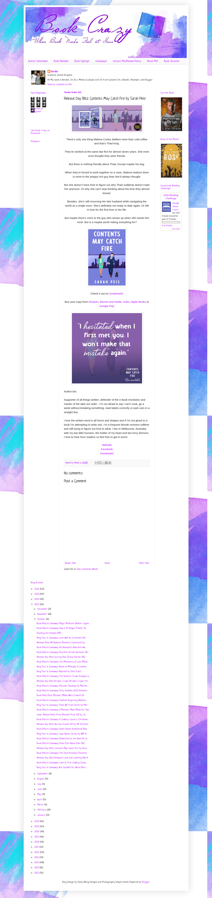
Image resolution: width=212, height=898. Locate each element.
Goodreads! (116, 293)
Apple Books (138, 301)
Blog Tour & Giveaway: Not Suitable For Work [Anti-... (62, 767)
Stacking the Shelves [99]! (49, 633)
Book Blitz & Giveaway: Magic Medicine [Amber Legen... (63, 623)
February (42, 810)
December (42, 609)
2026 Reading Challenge (170, 197)
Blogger (146, 882)
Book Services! (171, 61)
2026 (37, 589)
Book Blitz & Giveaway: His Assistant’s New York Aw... (61, 647)
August (41, 779)
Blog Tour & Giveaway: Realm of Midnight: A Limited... (62, 666)
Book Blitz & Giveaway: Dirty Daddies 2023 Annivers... (62, 690)
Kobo (126, 301)
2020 (37, 831)
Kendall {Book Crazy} (176, 206)
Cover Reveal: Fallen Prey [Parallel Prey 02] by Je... (61, 714)
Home (107, 563)
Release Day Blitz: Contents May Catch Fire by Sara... (62, 748)
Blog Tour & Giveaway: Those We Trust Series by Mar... (62, 705)
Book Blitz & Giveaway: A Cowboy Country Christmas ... (63, 719)
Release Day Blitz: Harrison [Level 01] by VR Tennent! (62, 724)
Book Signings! (81, 61)
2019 (36, 837)
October (41, 619)
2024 (37, 599)
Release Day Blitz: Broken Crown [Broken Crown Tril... (62, 681)
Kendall (54, 71)
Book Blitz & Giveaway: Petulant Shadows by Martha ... (62, 686)
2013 (36, 867)
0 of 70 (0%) (167, 225)
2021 (36, 826)
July (39, 784)
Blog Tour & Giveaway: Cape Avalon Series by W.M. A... (62, 734)
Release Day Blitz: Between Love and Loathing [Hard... (62, 757)
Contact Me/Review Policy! (127, 61)
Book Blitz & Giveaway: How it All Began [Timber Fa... (61, 628)
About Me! (152, 61)
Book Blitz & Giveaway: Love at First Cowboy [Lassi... (61, 762)
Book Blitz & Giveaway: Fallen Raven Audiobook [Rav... (62, 729)
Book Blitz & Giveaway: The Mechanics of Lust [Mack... (62, 661)
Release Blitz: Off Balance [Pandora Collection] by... (61, 642)
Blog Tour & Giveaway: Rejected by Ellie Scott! (59, 671)
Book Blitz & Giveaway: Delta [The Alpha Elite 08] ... (61, 743)
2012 (36, 873)
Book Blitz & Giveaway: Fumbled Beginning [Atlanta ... (62, 700)
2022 (37, 821)
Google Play (107, 305)
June (40, 789)
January (41, 815)
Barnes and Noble (111, 301)
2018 (37, 842)
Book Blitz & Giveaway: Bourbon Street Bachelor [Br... (63, 652)
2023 (37, 604)
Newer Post (70, 563)
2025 (36, 594)
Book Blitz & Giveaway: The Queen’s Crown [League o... (63, 676)
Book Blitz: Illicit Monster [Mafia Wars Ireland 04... (60, 695)
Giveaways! (101, 61)
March (40, 804)
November (42, 614)
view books (176, 229)
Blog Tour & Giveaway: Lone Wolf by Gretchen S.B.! (61, 638)
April (40, 799)
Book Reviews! (61, 61)
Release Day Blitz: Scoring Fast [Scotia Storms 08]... (61, 657)
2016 (37, 852)
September (43, 773)
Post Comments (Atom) (87, 569)
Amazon (93, 301)
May (39, 794)
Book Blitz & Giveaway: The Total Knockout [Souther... (62, 753)
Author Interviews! (38, 61)
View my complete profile (60, 84)
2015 (36, 857)
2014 (36, 862)
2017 (36, 847)
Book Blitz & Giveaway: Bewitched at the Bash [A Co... (62, 738)
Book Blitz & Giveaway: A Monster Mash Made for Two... (63, 709)
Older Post (144, 563)
